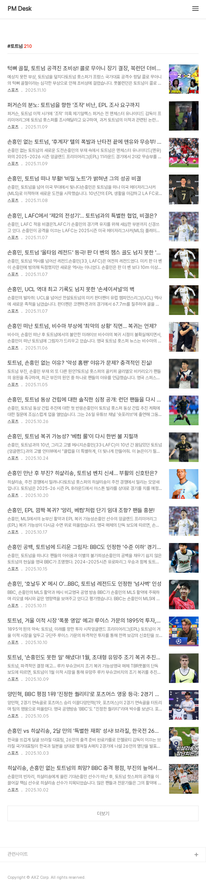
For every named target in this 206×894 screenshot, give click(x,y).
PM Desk (19, 9)
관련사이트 (17, 854)
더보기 (103, 813)
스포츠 (13, 90)
